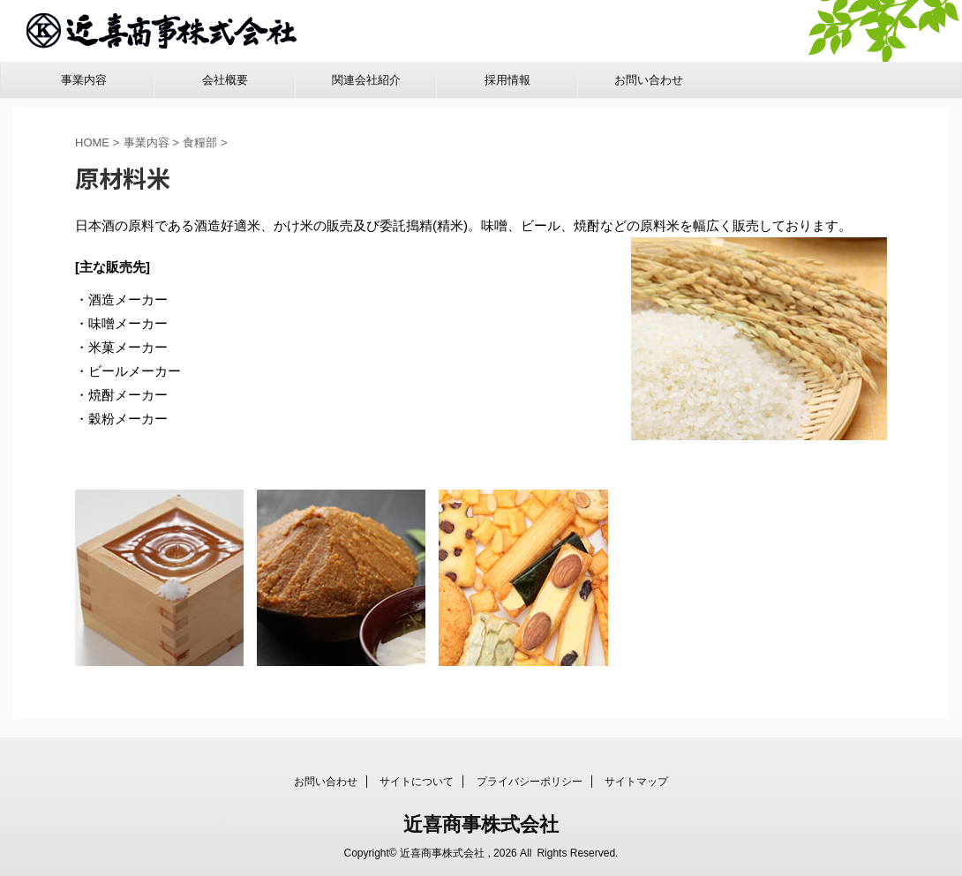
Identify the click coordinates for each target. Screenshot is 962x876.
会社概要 (225, 79)
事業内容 (84, 79)
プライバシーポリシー (529, 781)
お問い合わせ (648, 79)
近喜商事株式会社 (481, 823)
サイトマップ (636, 781)
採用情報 (507, 79)
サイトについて (417, 781)
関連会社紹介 (366, 79)
